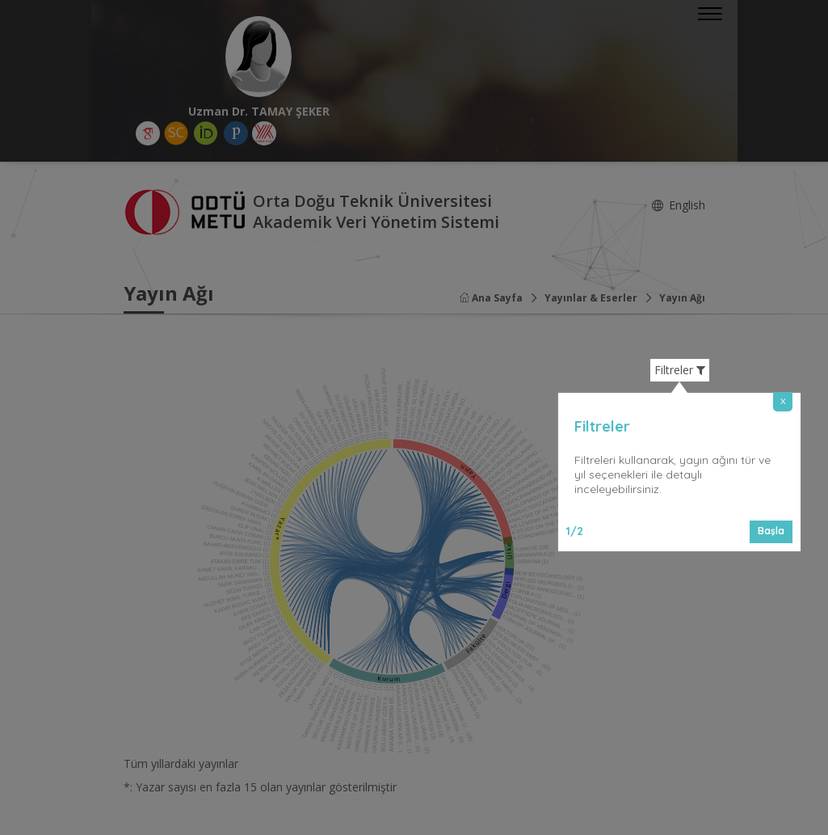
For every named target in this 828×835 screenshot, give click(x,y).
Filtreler (679, 370)
